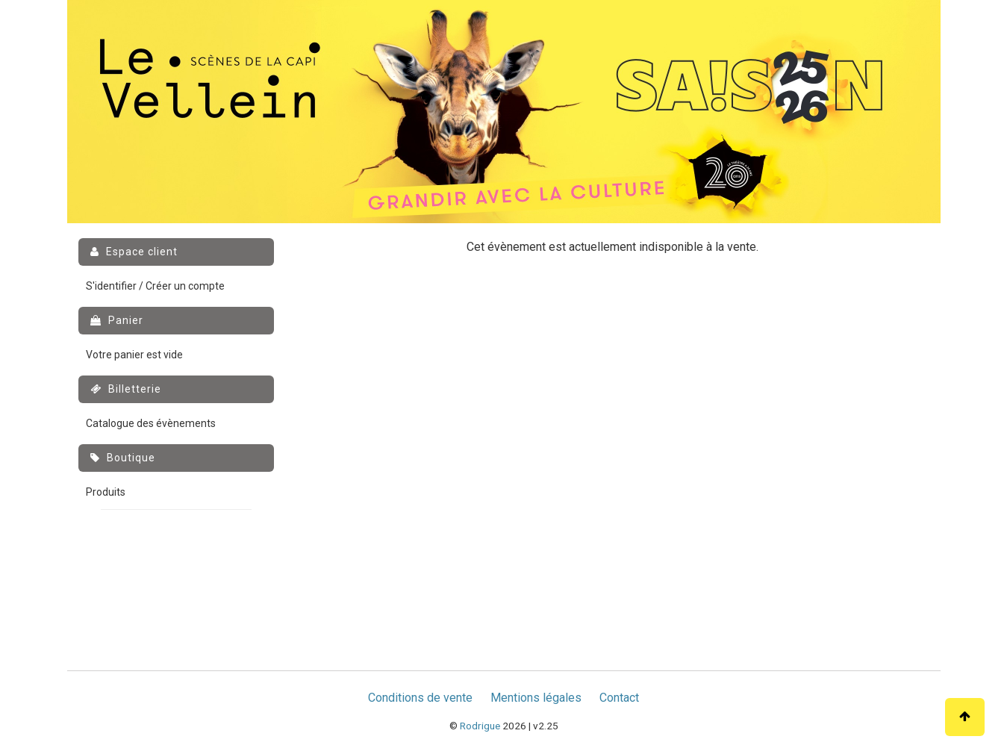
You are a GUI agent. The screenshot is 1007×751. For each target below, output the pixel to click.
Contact (619, 698)
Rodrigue (480, 726)
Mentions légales (536, 698)
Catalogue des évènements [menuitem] (151, 423)
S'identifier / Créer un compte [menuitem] (155, 286)
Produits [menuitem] (105, 492)
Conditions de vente (420, 698)
